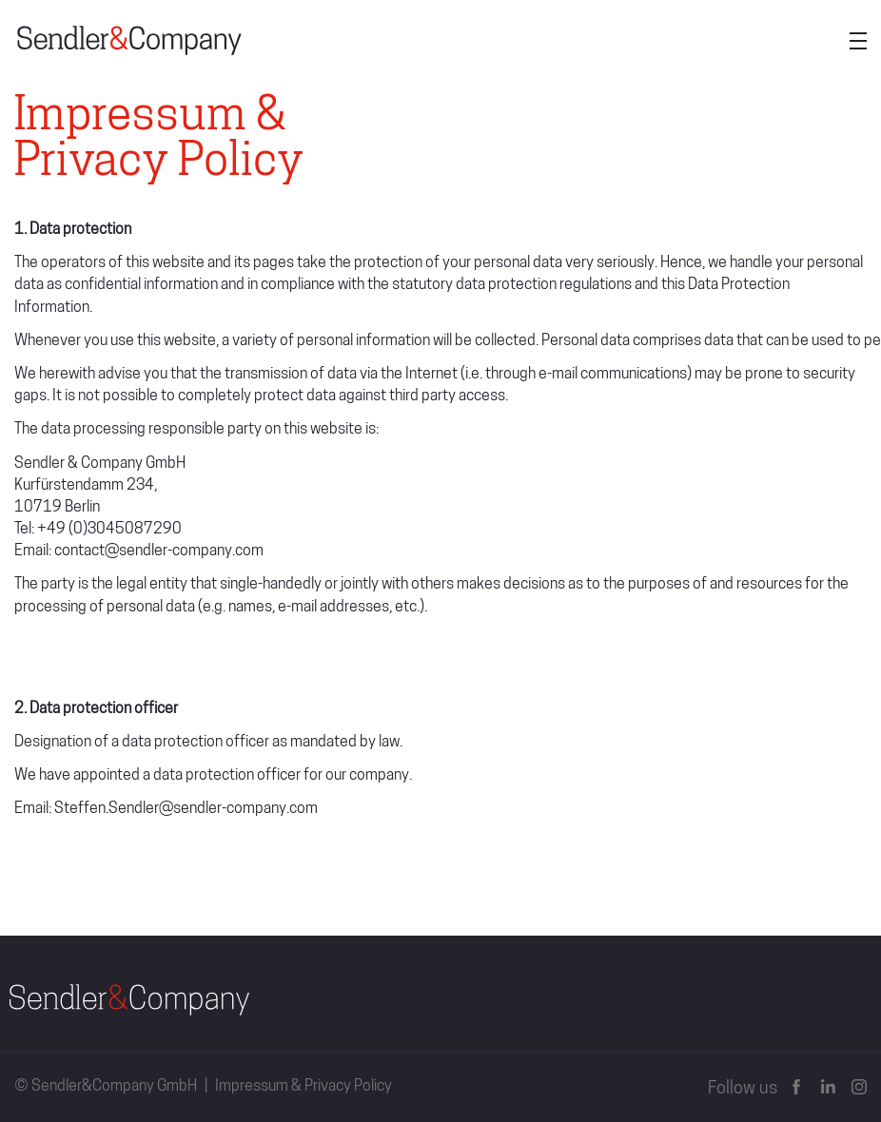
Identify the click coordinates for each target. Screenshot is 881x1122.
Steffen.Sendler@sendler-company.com (186, 809)
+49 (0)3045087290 (109, 529)
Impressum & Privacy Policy (303, 1086)
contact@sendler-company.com (159, 551)
